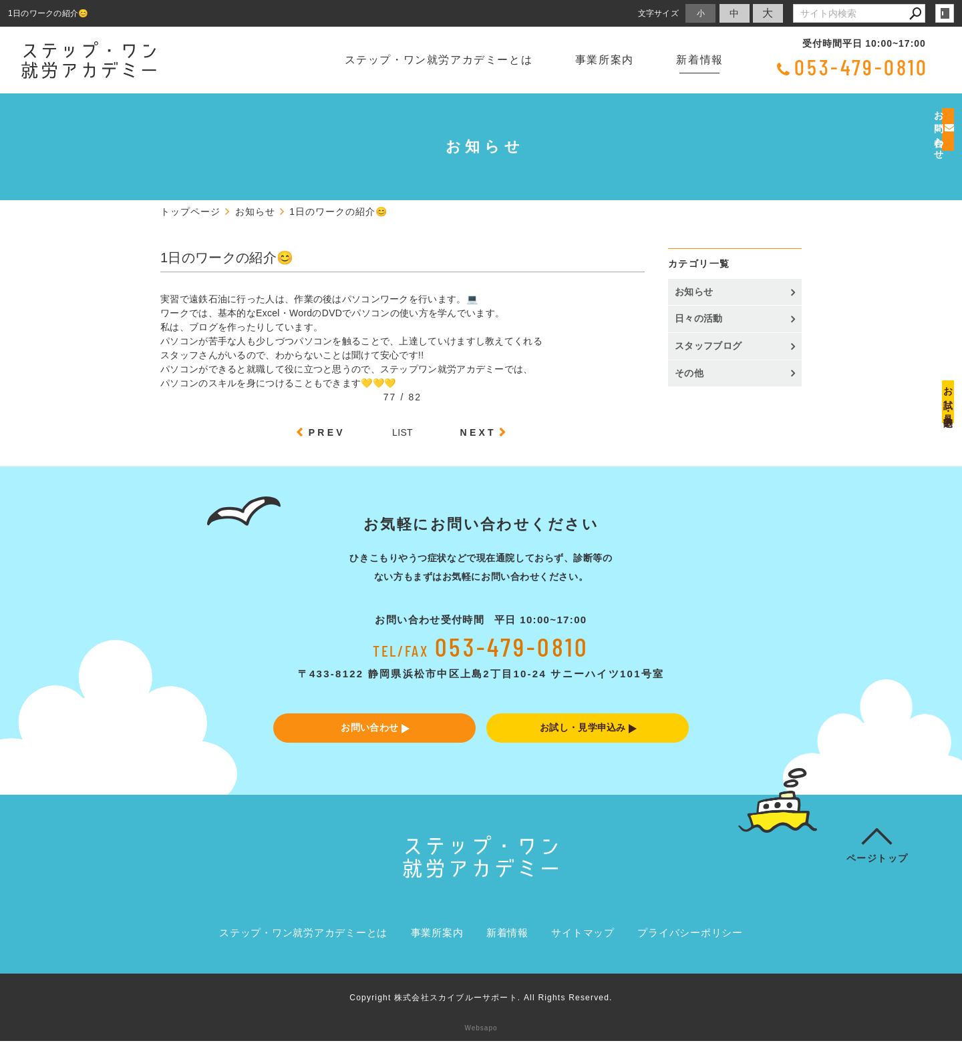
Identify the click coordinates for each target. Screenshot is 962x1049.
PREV (327, 432)
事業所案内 (604, 59)
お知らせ (694, 291)
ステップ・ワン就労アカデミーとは (439, 59)
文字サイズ (658, 13)
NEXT (478, 432)
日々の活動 (699, 318)
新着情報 (699, 59)
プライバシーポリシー (690, 941)
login (944, 13)
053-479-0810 (861, 66)
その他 (694, 373)
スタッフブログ (708, 345)
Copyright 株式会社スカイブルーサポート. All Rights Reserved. (480, 1005)
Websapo (480, 1036)
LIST (402, 432)
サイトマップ (583, 941)
